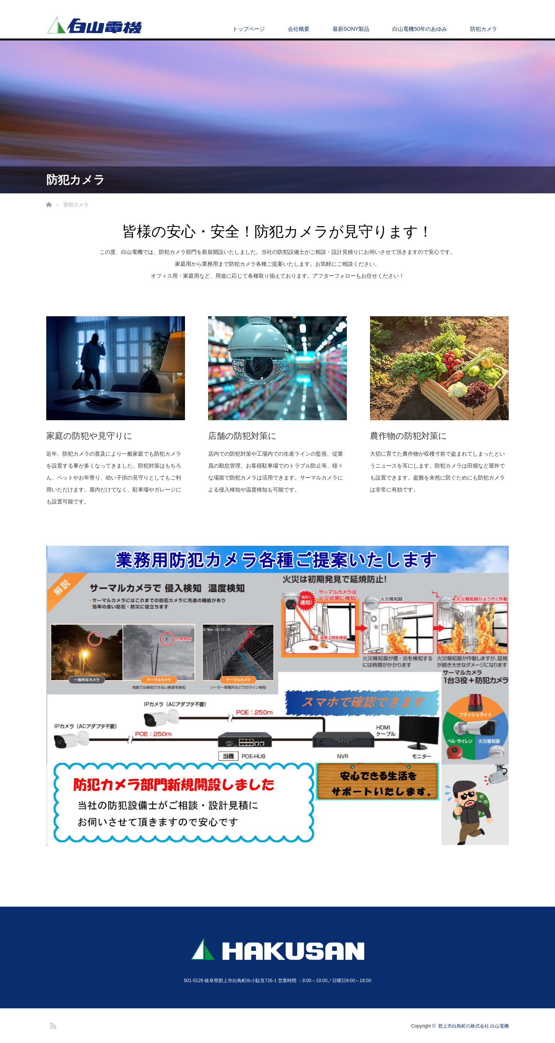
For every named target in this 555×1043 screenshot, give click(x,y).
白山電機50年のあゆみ (419, 29)
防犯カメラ (483, 29)
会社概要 (298, 29)
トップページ (248, 29)
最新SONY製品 (351, 29)
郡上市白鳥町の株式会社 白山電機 (473, 1026)
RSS (52, 1024)
